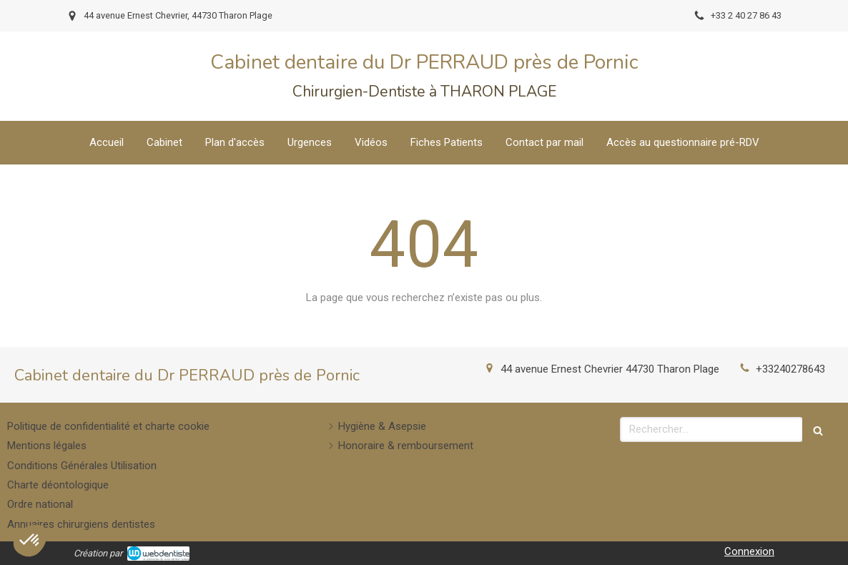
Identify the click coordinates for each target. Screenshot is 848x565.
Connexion (749, 551)
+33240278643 (790, 369)
